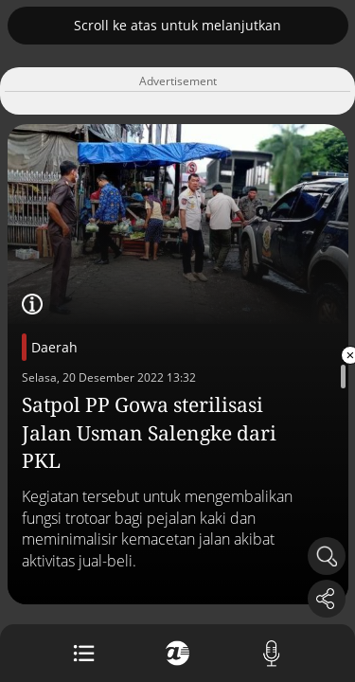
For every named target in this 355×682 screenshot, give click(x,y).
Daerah (54, 347)
